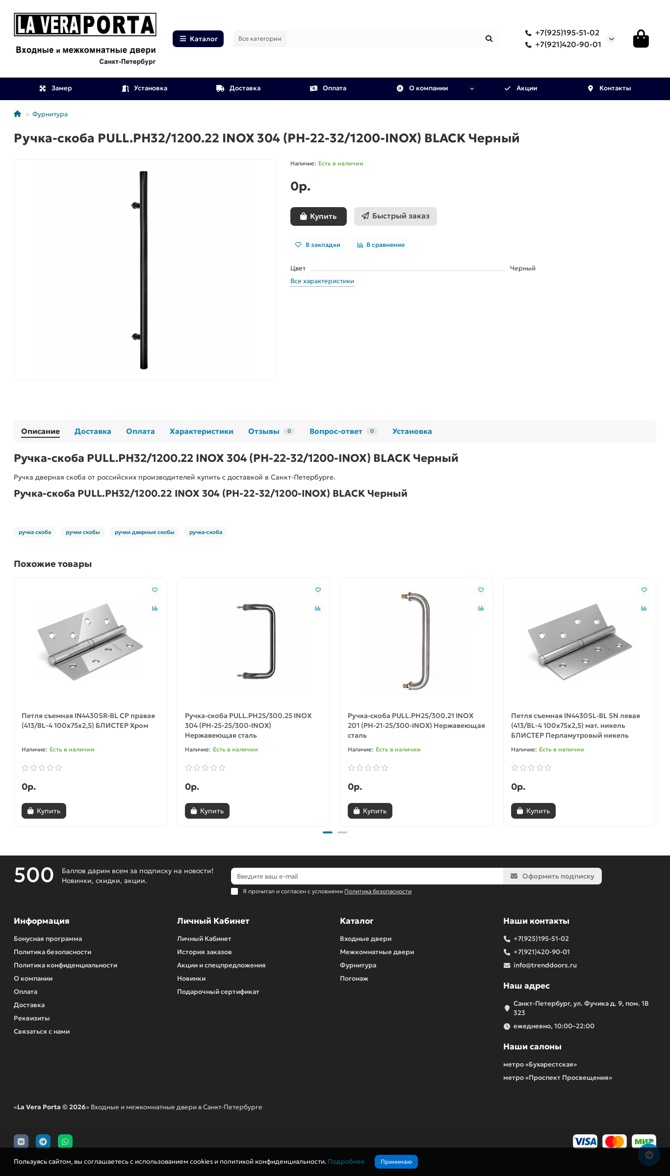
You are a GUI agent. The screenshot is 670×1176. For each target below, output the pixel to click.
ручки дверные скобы (145, 532)
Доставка (238, 88)
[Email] (367, 876)
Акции (521, 88)
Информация (42, 921)
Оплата (327, 88)
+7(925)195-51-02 (560, 32)
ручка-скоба (205, 532)
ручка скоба (35, 532)
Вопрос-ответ (343, 431)
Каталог (198, 38)
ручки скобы (83, 532)
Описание (40, 431)
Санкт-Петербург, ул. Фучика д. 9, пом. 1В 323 (581, 1008)
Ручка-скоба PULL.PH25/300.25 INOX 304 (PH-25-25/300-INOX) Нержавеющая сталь (248, 725)
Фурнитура (50, 114)
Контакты (608, 88)
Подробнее (346, 1161)
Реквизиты (32, 1018)
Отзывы (271, 431)
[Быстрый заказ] (395, 216)
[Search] (393, 38)
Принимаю (396, 1161)
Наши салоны (532, 1047)
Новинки (191, 978)
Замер (55, 88)
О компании (422, 88)
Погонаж (354, 978)
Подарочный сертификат (218, 992)
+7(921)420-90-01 (561, 44)
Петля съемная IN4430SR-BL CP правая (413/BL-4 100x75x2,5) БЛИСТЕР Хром (88, 720)
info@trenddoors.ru (545, 965)
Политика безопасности (52, 952)
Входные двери (365, 939)
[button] (328, 832)
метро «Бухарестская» (540, 1064)
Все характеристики (322, 281)
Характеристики (201, 431)
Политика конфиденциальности (65, 965)
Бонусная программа (48, 939)
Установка (144, 88)
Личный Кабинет (213, 921)
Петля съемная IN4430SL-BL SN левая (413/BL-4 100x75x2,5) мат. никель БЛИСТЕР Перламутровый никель (575, 725)
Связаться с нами (42, 1031)
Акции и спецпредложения (221, 965)
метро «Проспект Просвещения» (557, 1077)
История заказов (204, 952)
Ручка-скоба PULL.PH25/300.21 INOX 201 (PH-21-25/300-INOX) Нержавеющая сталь (416, 725)
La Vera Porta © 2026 (51, 1107)
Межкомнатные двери (377, 952)
